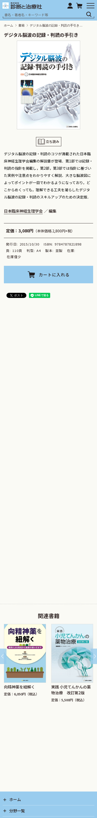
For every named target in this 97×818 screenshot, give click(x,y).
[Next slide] (94, 656)
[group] (25, 665)
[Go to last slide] (3, 656)
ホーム (8, 25)
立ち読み (52, 141)
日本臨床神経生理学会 (23, 211)
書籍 (21, 25)
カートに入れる (54, 274)
